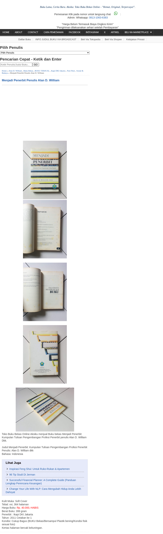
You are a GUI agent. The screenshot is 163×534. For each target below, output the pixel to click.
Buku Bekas (28, 71)
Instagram (92, 32)
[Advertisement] (45, 112)
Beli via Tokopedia (90, 39)
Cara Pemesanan (53, 32)
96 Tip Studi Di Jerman (22, 474)
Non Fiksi (71, 71)
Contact (33, 32)
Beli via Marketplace (137, 32)
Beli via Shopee (113, 39)
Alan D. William (15, 71)
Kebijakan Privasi (135, 39)
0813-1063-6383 (98, 17)
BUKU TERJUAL (42, 71)
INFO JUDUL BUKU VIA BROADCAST (55, 39)
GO (36, 64)
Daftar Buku (24, 39)
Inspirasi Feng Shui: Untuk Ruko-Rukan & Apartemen (39, 468)
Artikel (115, 32)
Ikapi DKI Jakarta (58, 71)
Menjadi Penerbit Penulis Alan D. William (31, 80)
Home (6, 32)
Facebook (74, 32)
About (18, 32)
